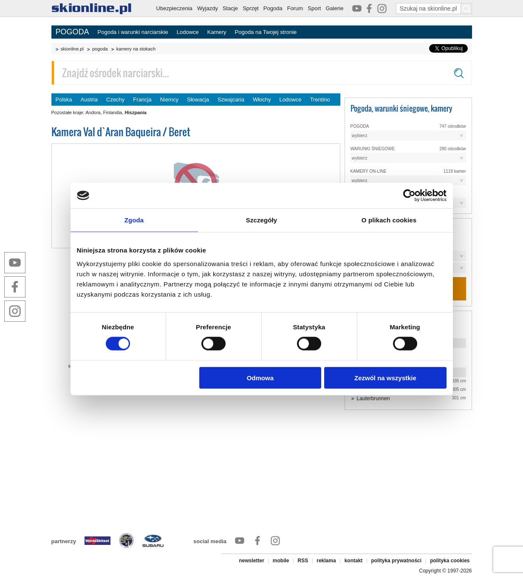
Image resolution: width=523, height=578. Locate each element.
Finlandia (112, 112)
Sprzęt (251, 8)
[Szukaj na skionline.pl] (466, 8)
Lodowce (188, 32)
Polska (64, 99)
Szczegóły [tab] (261, 220)
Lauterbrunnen (373, 398)
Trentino (320, 99)
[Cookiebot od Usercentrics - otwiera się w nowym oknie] (409, 195)
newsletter (251, 561)
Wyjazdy (207, 8)
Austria (89, 99)
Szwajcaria (231, 99)
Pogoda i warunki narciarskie (133, 32)
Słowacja (198, 99)
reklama (326, 561)
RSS (303, 561)
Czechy (115, 99)
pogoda (100, 48)
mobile (281, 561)
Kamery (216, 32)
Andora (92, 112)
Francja (142, 99)
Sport (314, 8)
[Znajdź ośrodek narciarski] (261, 73)
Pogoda (273, 8)
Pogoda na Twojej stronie (266, 32)
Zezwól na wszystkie (385, 377)
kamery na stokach (135, 48)
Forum (295, 8)
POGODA (72, 32)
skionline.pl (72, 48)
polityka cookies (449, 561)
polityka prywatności (396, 561)
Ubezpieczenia (174, 8)
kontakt (354, 561)
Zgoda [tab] (134, 220)
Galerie (334, 8)
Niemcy (169, 99)
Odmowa (260, 377)
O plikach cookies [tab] (389, 220)
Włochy (262, 99)
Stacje (230, 8)
